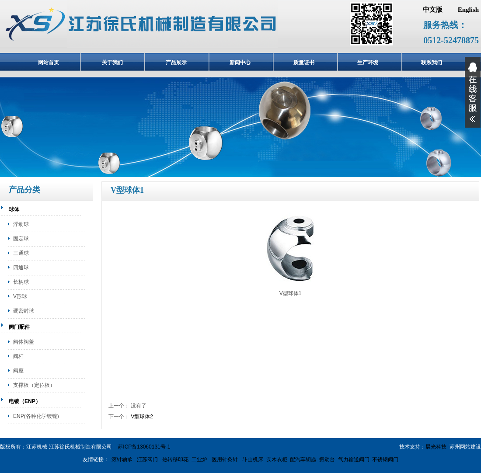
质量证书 (303, 62)
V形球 (20, 296)
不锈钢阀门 (385, 459)
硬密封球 (23, 311)
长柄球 (21, 282)
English (468, 9)
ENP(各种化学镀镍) (36, 416)
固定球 (21, 239)
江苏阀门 (147, 459)
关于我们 (112, 62)
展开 (473, 92)
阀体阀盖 (23, 342)
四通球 (21, 267)
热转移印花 (175, 459)
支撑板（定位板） (34, 385)
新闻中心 (240, 62)
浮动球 (21, 224)
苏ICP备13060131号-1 (144, 447)
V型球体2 (142, 417)
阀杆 (18, 356)
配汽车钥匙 (303, 459)
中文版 (433, 9)
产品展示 (176, 62)
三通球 (21, 253)
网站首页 (48, 62)
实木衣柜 (276, 459)
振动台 (327, 459)
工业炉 (199, 459)
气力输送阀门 (353, 459)
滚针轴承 (122, 459)
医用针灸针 (224, 459)
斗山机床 (252, 459)
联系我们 (431, 62)
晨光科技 (435, 447)
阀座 (18, 371)
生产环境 (367, 62)
